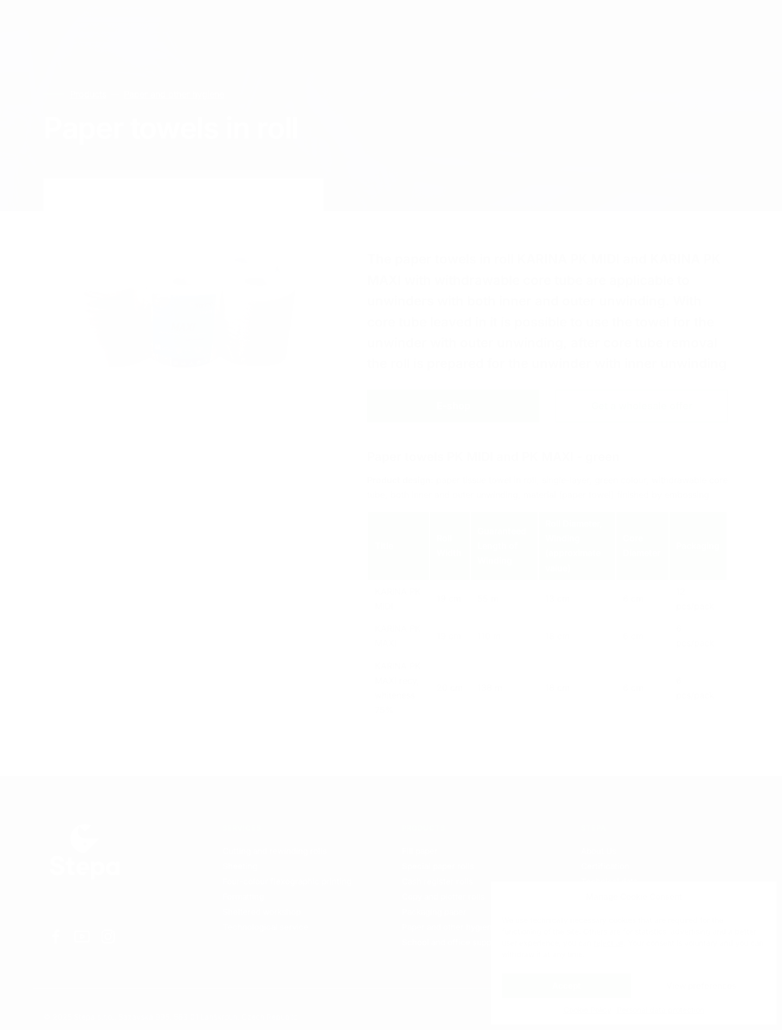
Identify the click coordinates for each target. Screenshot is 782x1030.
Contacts (256, 21)
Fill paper (420, 851)
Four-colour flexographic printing (287, 881)
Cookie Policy (587, 1009)
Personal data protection (660, 1009)
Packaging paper (434, 912)
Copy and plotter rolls (443, 896)
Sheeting (240, 866)
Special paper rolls (438, 866)
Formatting (243, 896)
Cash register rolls (437, 881)
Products (192, 21)
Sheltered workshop (262, 912)
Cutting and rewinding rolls (275, 851)
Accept (566, 986)
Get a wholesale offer (641, 405)
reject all (608, 942)
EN (635, 22)
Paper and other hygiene (173, 94)
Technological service (265, 927)
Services (128, 21)
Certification (605, 866)
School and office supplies (453, 942)
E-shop (453, 405)
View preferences (701, 986)
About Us (598, 851)
